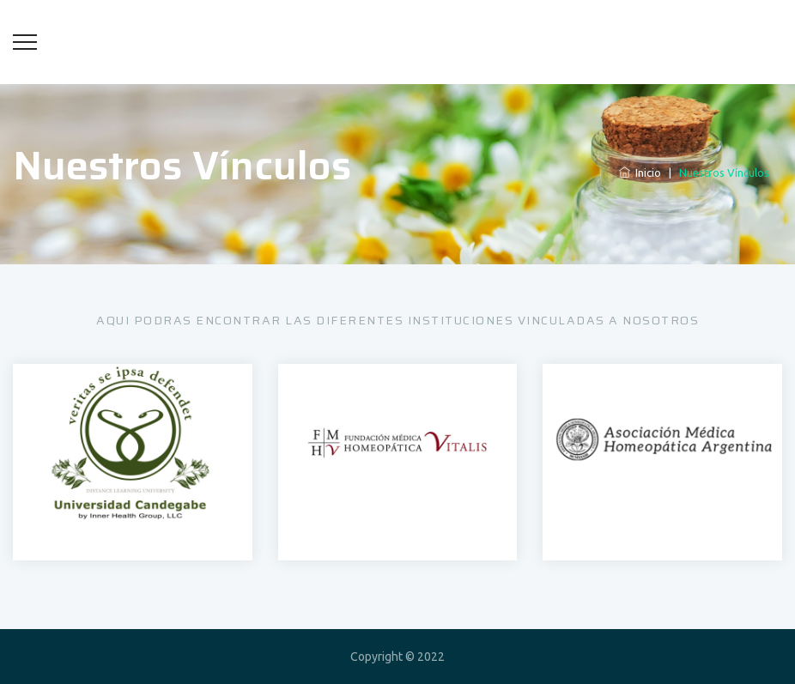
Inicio (640, 172)
